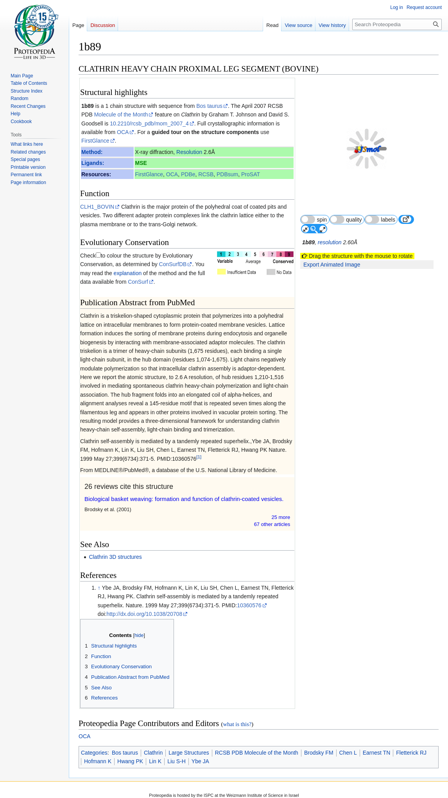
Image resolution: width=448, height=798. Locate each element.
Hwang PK (130, 753)
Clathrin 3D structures (115, 548)
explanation (103, 264)
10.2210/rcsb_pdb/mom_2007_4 (149, 123)
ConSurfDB (156, 255)
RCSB (205, 174)
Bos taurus (209, 106)
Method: (91, 152)
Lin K (155, 753)
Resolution (189, 152)
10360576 (249, 596)
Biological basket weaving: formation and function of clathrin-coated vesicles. (183, 490)
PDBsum (227, 174)
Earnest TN (377, 744)
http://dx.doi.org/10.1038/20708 (144, 605)
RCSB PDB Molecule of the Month (256, 744)
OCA (123, 132)
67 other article (272, 516)
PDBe (188, 174)
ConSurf (126, 273)
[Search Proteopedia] (397, 24)
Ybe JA (200, 753)
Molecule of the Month (121, 114)
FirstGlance (95, 141)
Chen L (348, 744)
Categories (94, 744)
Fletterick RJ (411, 744)
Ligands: (92, 163)
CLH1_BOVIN (97, 207)
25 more (281, 509)
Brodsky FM (318, 744)
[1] (198, 448)
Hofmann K (97, 753)
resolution (330, 224)
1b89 (87, 106)
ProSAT (250, 174)
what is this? (237, 715)
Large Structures (188, 744)
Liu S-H (176, 753)
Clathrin (153, 744)
